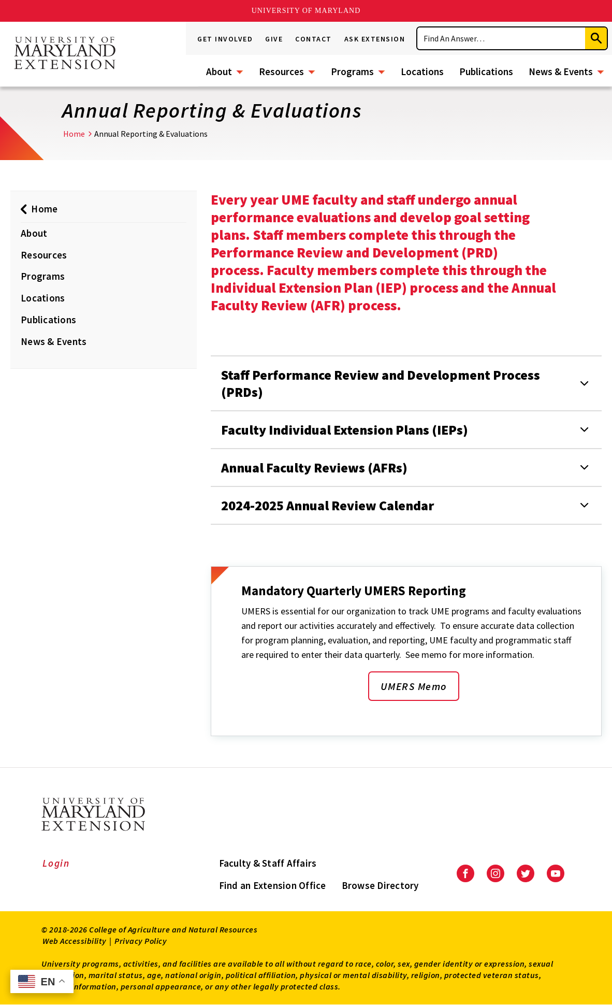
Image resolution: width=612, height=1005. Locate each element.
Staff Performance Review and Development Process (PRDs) (380, 383)
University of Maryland (306, 11)
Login (56, 863)
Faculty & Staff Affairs (268, 863)
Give (274, 39)
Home (74, 133)
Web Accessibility (74, 941)
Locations (422, 71)
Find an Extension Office (272, 885)
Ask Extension (374, 39)
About (219, 71)
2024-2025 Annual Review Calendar (327, 505)
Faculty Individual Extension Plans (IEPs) (344, 429)
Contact (313, 39)
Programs (352, 71)
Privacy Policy (140, 941)
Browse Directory (380, 885)
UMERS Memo (414, 686)
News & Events (561, 71)
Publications (486, 71)
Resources (281, 71)
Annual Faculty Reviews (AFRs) (314, 467)
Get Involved (225, 39)
